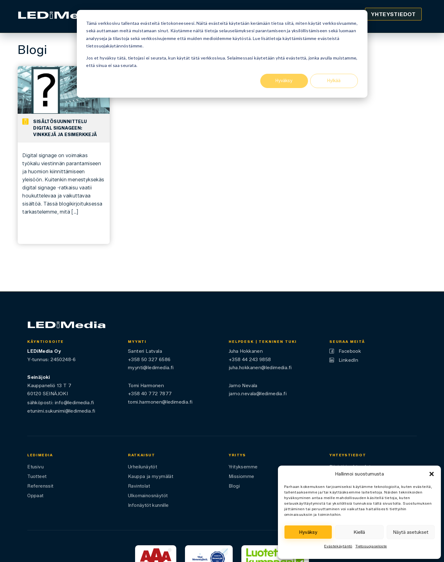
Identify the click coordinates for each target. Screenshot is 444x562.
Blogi (234, 486)
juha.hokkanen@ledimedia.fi (260, 367)
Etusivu (35, 467)
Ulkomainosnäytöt (148, 495)
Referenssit (40, 486)
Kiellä (359, 532)
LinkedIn (348, 360)
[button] (432, 474)
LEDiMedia (40, 455)
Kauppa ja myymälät (150, 476)
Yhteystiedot (393, 14)
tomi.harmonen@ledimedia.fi (160, 402)
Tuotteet (36, 476)
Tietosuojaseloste (371, 546)
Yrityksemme (243, 467)
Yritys (237, 455)
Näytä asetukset (411, 532)
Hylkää (334, 80)
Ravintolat (139, 486)
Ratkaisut (141, 455)
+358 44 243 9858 (250, 359)
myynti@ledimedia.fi (151, 367)
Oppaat (35, 495)
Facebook (350, 351)
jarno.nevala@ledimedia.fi (258, 393)
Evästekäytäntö (338, 546)
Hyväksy (283, 80)
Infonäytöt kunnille (148, 505)
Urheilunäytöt (142, 467)
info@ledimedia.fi (74, 402)
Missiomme (241, 476)
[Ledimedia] (60, 16)
